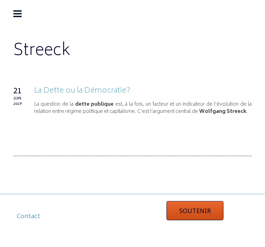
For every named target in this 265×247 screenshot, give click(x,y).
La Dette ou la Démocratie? (82, 90)
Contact (28, 216)
